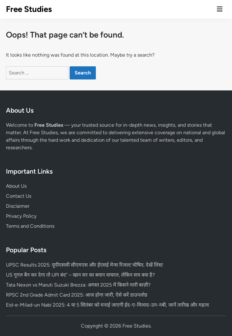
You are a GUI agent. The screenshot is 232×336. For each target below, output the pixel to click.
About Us (16, 186)
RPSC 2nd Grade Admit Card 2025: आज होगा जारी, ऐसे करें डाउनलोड (76, 295)
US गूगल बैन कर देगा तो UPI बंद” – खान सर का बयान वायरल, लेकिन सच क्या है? (80, 275)
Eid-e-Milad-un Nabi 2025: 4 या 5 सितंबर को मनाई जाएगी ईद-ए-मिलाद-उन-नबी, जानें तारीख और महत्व (107, 305)
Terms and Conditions (30, 226)
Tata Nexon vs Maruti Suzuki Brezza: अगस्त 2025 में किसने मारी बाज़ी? (78, 285)
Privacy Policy (21, 216)
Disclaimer (17, 206)
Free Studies (29, 9)
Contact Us (18, 196)
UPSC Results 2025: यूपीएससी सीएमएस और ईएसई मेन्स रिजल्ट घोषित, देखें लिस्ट (84, 265)
